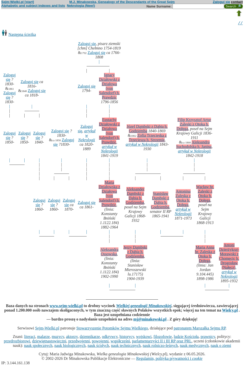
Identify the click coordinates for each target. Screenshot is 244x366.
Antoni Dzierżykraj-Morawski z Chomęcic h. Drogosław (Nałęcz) (229, 257)
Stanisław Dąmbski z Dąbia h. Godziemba (160, 201)
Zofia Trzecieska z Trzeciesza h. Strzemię (148, 138)
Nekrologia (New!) (81, 5)
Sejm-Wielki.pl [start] (17, 2)
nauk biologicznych (70, 346)
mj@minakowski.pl (150, 320)
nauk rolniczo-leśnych (160, 346)
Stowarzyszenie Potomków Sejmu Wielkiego (112, 329)
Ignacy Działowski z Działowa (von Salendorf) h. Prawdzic (109, 87)
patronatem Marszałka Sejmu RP (200, 329)
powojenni (100, 342)
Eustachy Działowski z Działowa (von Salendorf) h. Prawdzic (109, 131)
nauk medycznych (194, 346)
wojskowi (143, 337)
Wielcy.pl (230, 311)
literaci (29, 337)
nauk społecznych (38, 346)
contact (237, 2)
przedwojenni (79, 342)
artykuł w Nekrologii (86, 136)
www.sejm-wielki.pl (66, 306)
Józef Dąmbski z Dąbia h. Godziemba (147, 129)
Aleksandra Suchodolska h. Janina (194, 145)
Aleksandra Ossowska (109, 252)
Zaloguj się (221, 2)
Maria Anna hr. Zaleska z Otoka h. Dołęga (205, 255)
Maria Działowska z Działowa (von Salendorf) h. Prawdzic (109, 194)
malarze (43, 337)
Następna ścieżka (22, 35)
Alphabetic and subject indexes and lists (33, 5)
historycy (127, 337)
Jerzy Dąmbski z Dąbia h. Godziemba (135, 252)
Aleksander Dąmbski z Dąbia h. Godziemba (135, 196)
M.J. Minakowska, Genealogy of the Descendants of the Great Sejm (121, 2)
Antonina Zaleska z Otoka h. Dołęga (183, 199)
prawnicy (208, 337)
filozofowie (162, 337)
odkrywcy (110, 337)
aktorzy (72, 337)
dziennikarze (90, 337)
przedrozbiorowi (17, 342)
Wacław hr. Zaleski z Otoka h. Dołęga (205, 194)
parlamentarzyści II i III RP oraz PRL (162, 342)
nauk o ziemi (221, 346)
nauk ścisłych (98, 346)
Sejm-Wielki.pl (47, 329)
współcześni (120, 342)
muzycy (58, 337)
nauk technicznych (126, 346)
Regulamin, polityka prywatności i (169, 359)
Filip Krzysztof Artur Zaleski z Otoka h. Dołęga (193, 125)
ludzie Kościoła (186, 337)
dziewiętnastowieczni (49, 342)
